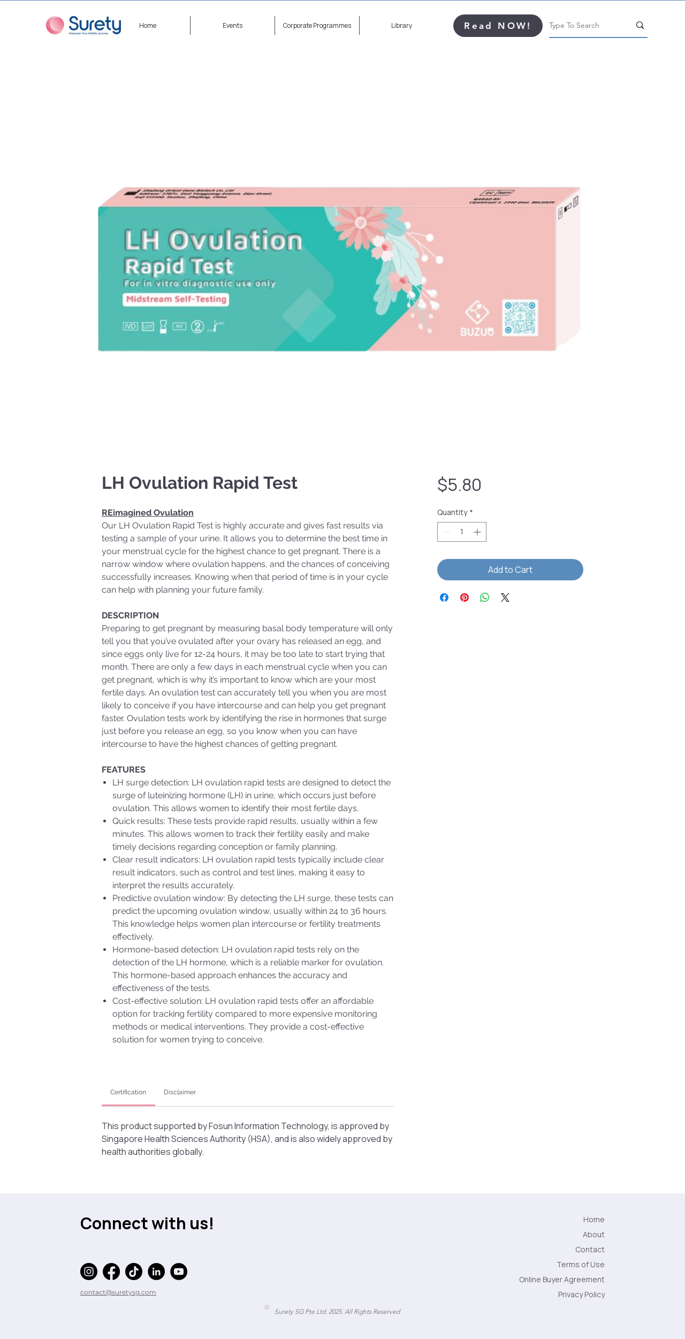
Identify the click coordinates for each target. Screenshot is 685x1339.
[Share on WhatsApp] (484, 597)
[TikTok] (133, 1271)
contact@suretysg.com (118, 1292)
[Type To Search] (581, 25)
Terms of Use (581, 1264)
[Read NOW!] (498, 25)
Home (594, 1219)
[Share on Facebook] (444, 597)
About (594, 1234)
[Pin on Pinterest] (464, 597)
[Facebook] (111, 1271)
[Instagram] (88, 1271)
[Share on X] (505, 597)
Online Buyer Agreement (578, 1279)
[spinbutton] (461, 532)
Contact (590, 1249)
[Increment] (478, 532)
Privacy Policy (581, 1294)
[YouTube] (178, 1271)
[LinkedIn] (156, 1271)
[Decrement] (445, 532)
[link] (128, 1092)
